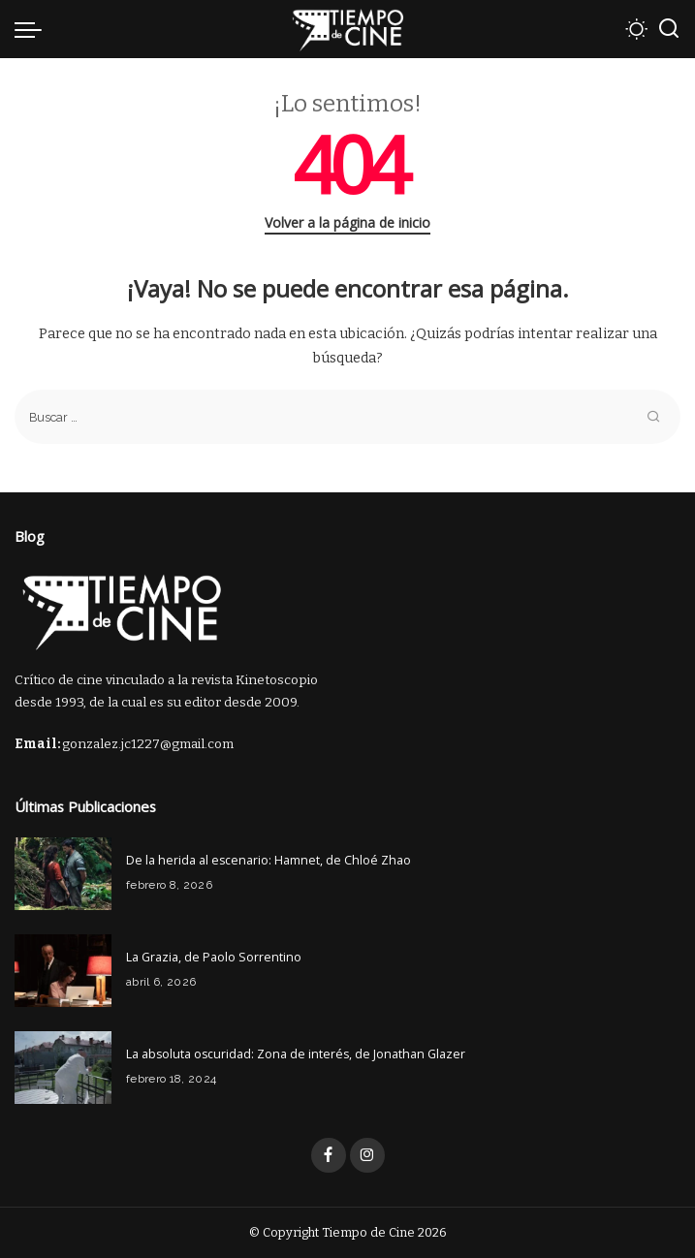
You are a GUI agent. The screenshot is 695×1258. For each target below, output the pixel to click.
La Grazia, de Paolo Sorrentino (213, 957)
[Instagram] (367, 1155)
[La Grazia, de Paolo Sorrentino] (63, 970)
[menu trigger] (33, 29)
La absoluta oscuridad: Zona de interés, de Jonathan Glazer (295, 1054)
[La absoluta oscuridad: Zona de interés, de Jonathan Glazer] (63, 1067)
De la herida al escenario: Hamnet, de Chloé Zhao (268, 860)
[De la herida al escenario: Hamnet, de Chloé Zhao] (63, 873)
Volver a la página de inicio (347, 222)
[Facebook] (328, 1155)
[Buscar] (668, 29)
